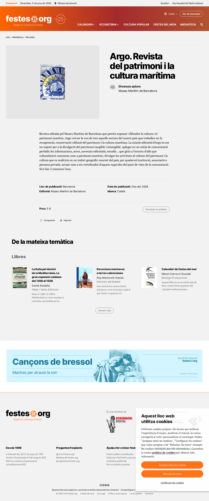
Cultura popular (136, 24)
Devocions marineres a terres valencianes (111, 271)
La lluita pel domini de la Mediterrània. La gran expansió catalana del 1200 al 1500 (46, 274)
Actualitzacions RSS (16, 464)
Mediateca (188, 24)
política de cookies (164, 452)
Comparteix (49, 220)
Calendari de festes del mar (179, 269)
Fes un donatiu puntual (118, 464)
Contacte (149, 493)
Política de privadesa (117, 493)
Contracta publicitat (116, 460)
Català (170, 14)
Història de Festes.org (67, 457)
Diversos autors (130, 86)
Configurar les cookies (172, 482)
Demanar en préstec (156, 209)
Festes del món (165, 24)
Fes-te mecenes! (191, 13)
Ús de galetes (136, 493)
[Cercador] (201, 24)
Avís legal (101, 493)
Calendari (84, 24)
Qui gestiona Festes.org (68, 460)
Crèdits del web (87, 493)
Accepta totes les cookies (172, 465)
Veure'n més (104, 310)
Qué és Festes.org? (65, 454)
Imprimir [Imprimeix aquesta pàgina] (68, 220)
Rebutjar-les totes (172, 473)
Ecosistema (108, 24)
